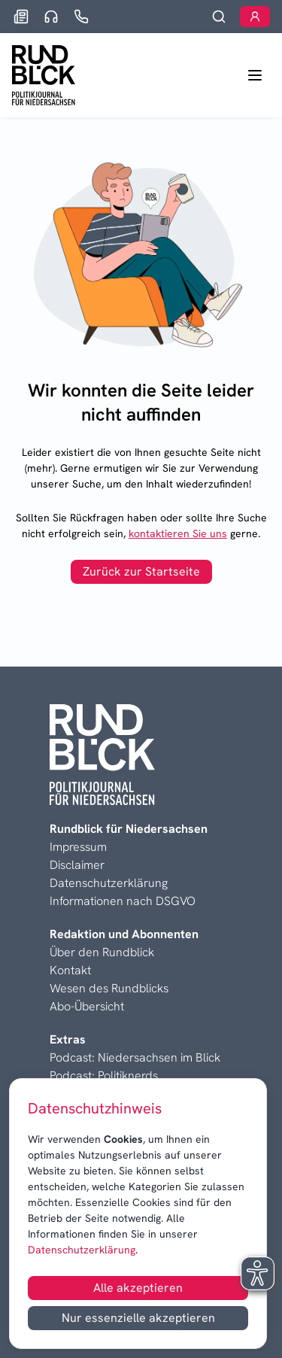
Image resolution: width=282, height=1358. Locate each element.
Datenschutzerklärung (81, 1249)
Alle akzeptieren (138, 1288)
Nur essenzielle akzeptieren (138, 1318)
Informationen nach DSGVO (123, 901)
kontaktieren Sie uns (178, 533)
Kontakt (70, 970)
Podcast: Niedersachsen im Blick (135, 1057)
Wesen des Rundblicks (109, 988)
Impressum (78, 847)
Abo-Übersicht (87, 1006)
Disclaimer (77, 865)
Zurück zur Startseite (141, 571)
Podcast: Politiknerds (104, 1075)
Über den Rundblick (102, 952)
